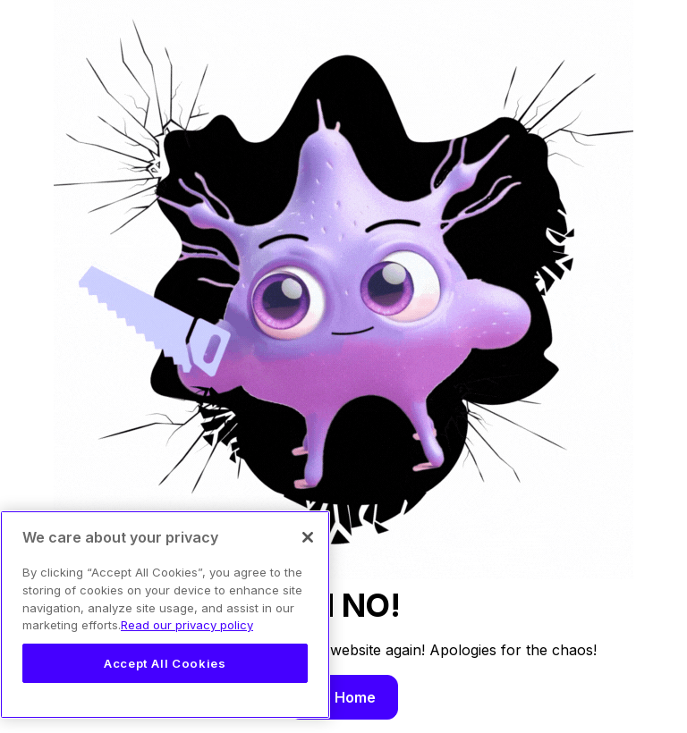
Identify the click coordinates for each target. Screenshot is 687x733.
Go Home (343, 697)
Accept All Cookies (165, 663)
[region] (165, 614)
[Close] (307, 537)
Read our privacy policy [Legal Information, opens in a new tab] (187, 625)
